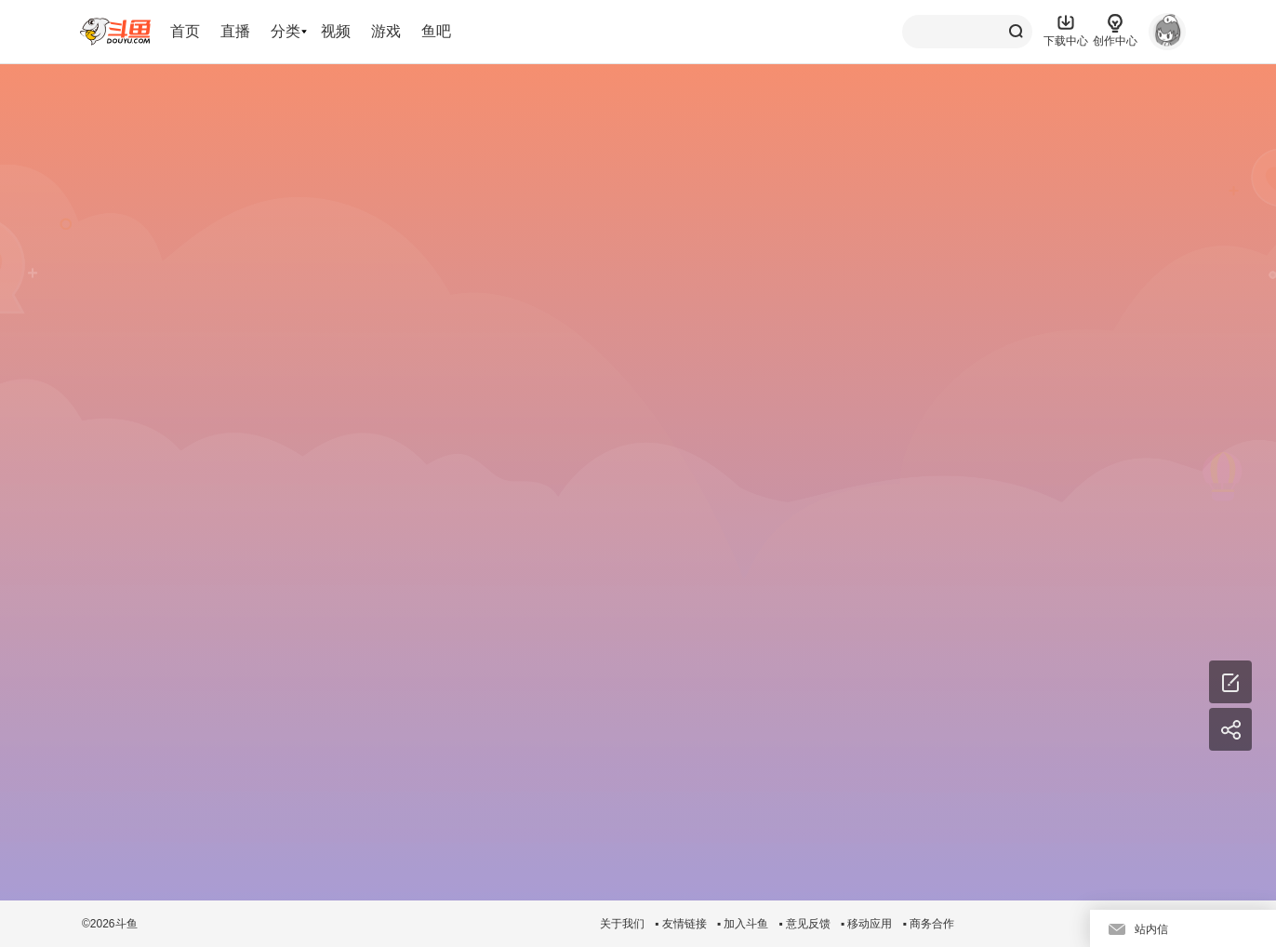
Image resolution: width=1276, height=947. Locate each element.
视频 (336, 31)
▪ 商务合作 (928, 923)
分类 (285, 31)
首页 (185, 31)
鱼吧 (436, 31)
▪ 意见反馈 (804, 923)
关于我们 (622, 923)
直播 (235, 31)
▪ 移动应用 (867, 923)
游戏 (386, 31)
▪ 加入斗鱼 (743, 923)
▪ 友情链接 (681, 923)
